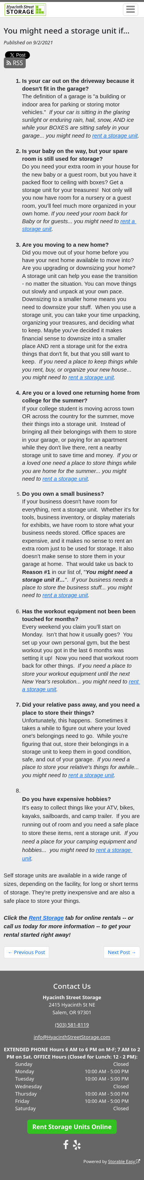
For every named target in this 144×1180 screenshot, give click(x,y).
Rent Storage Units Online (72, 1127)
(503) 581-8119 (72, 1024)
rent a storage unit (114, 136)
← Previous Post (26, 952)
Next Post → (122, 952)
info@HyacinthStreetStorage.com (72, 1037)
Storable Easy (124, 1161)
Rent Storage (46, 918)
